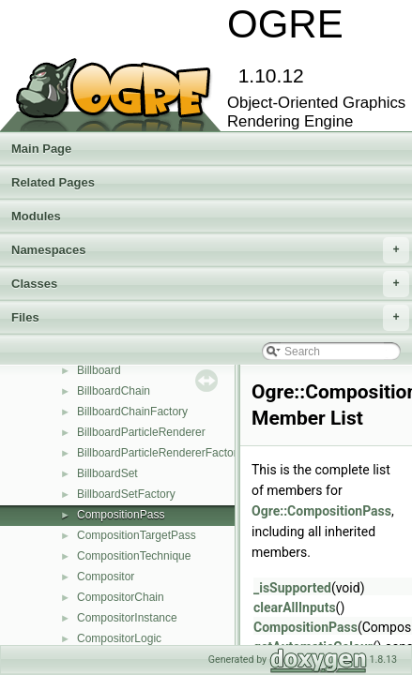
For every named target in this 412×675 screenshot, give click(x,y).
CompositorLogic (119, 638)
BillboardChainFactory (132, 411)
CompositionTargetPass (136, 535)
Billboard (99, 370)
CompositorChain (120, 597)
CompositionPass (120, 514)
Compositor (105, 576)
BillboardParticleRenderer (141, 432)
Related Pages (53, 182)
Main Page (41, 149)
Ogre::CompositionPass (321, 510)
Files (210, 318)
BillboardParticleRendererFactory (160, 452)
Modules (36, 216)
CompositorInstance (127, 617)
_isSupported (292, 587)
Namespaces (210, 250)
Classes (210, 284)
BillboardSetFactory (126, 494)
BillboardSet (107, 473)
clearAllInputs (294, 607)
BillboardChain (113, 391)
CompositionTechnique (134, 555)
